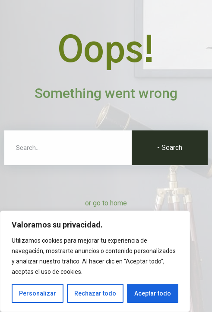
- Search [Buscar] (169, 147)
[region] (95, 261)
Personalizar (37, 293)
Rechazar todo (95, 293)
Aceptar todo (152, 293)
